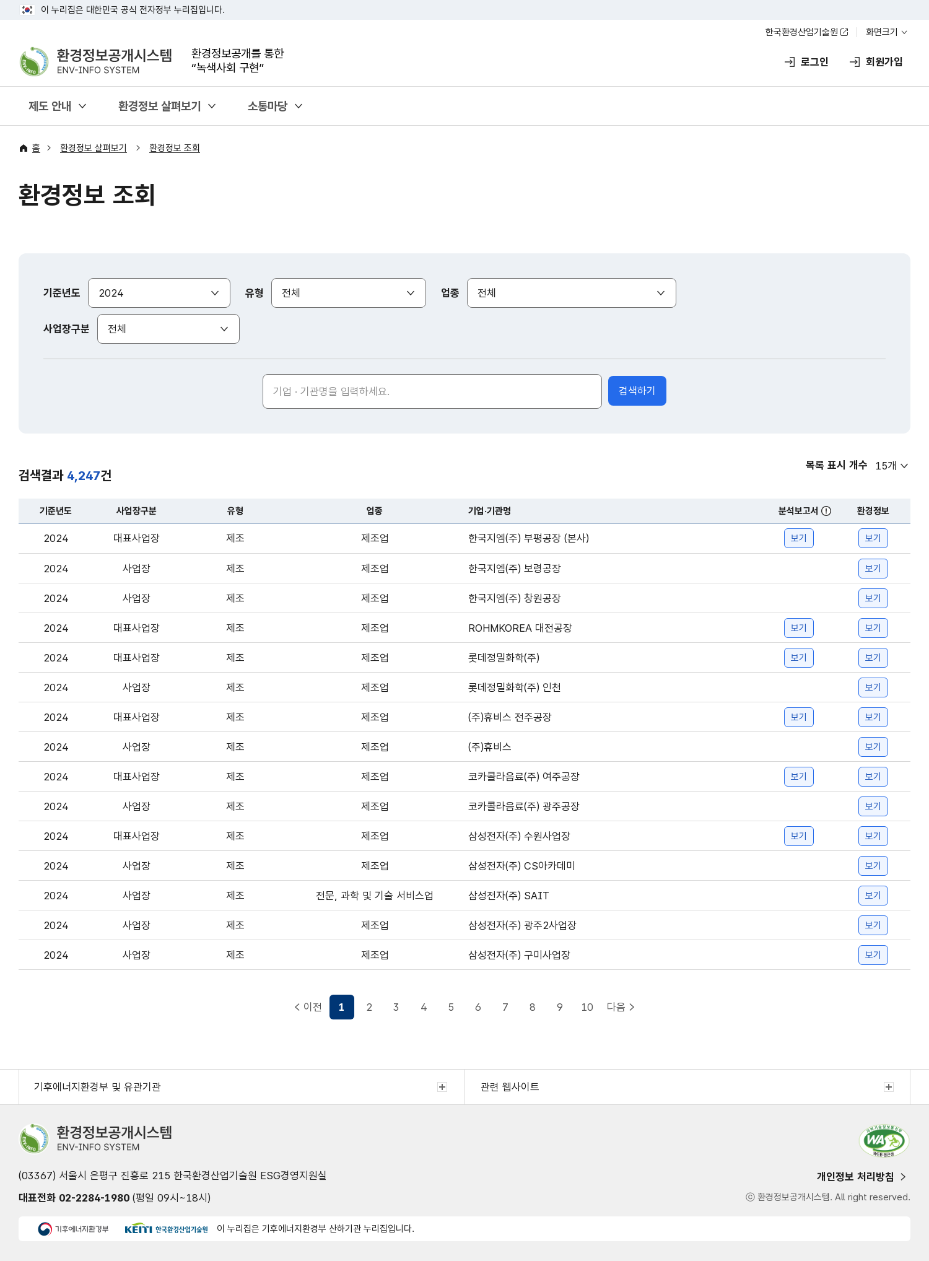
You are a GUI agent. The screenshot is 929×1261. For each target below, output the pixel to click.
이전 (312, 1007)
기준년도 (62, 293)
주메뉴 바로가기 (464, 0)
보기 (799, 538)
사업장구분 (66, 329)
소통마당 (267, 106)
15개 (886, 466)
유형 (254, 293)
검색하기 (637, 391)
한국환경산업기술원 (801, 32)
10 (587, 1007)
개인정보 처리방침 (855, 1177)
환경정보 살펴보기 (159, 106)
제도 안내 (49, 106)
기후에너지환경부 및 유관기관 (97, 1087)
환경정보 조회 (174, 148)
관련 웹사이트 (510, 1087)
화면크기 (882, 32)
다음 (616, 1007)
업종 (450, 293)
